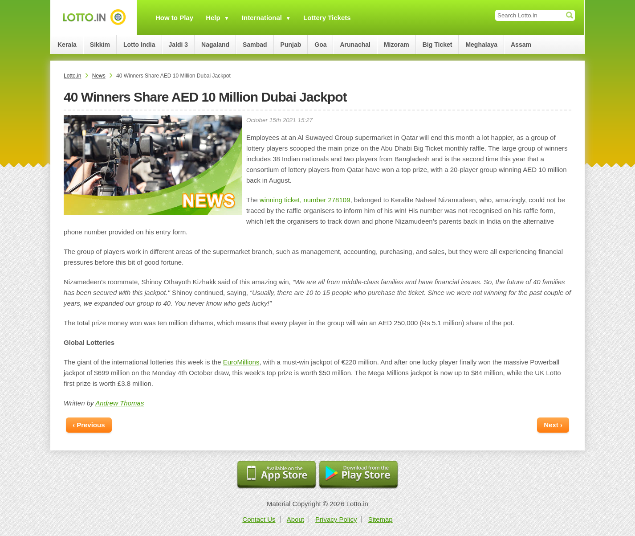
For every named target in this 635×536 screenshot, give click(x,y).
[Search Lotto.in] (535, 15)
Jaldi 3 (178, 44)
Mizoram (396, 44)
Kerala (67, 44)
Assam (521, 44)
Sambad (255, 44)
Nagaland (215, 44)
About (295, 519)
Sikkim (100, 44)
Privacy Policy (336, 519)
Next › (553, 425)
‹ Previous (89, 425)
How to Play (174, 17)
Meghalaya (481, 44)
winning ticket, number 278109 (305, 200)
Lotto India (139, 44)
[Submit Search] (569, 15)
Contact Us (258, 519)
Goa (320, 44)
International (262, 17)
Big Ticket (437, 44)
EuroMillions (241, 362)
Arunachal (355, 44)
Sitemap (380, 519)
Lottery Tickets (326, 17)
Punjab (291, 44)
